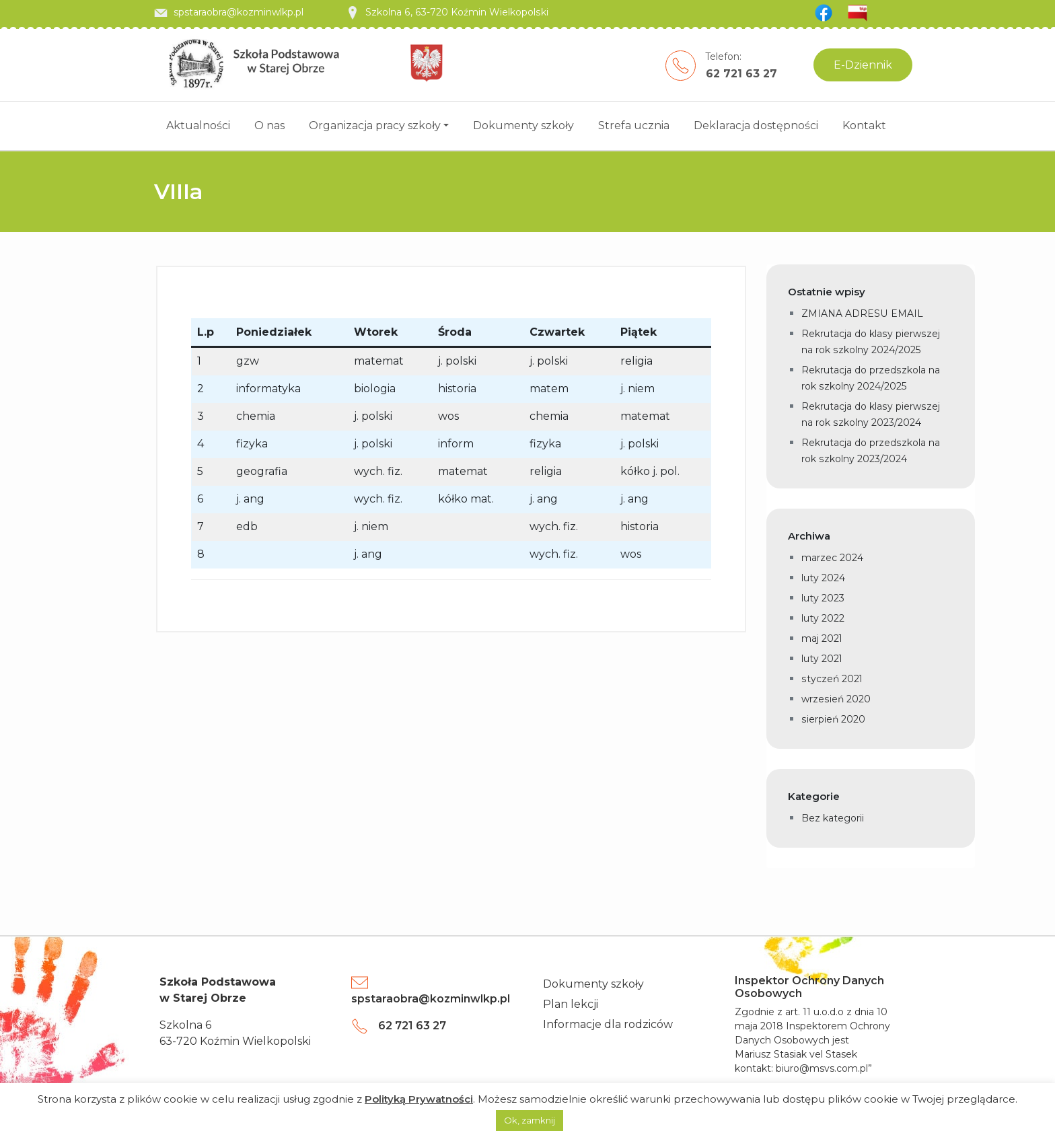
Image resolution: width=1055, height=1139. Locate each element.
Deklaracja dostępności (756, 125)
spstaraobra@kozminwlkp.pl (228, 12)
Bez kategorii (832, 818)
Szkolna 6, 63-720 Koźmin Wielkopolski (446, 12)
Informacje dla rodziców (608, 1024)
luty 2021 (822, 659)
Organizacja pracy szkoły (375, 125)
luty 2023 (822, 598)
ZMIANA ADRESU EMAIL (861, 313)
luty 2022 (822, 618)
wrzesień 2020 (835, 699)
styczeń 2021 (832, 679)
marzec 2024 (832, 558)
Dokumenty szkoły (523, 125)
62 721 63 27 (741, 73)
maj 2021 (822, 638)
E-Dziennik (863, 65)
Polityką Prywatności (419, 1099)
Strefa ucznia (633, 125)
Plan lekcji (570, 1004)
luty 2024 (823, 578)
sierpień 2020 (833, 719)
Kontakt (864, 125)
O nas (269, 125)
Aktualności (198, 125)
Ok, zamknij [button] (529, 1120)
